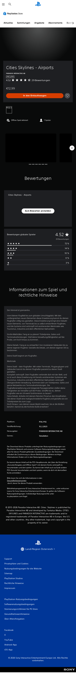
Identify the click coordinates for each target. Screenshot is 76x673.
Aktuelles (8, 22)
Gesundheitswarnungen (16, 480)
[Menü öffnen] (3, 4)
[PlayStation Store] (13, 13)
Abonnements (55, 22)
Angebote (39, 22)
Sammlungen (23, 22)
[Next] (71, 147)
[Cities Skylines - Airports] (30, 148)
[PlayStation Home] (38, 4)
